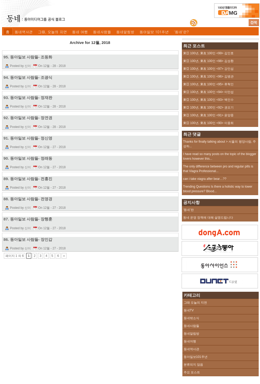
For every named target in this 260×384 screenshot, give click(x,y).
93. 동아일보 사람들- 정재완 (28, 97)
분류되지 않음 (193, 364)
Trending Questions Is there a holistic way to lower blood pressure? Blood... (217, 189)
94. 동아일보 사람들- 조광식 (28, 77)
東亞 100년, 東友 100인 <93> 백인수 (208, 100)
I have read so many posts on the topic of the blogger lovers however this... (219, 156)
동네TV (189, 310)
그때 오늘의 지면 (195, 302)
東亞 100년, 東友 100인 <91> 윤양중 (208, 115)
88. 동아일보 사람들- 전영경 (28, 199)
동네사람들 (102, 31)
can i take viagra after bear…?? (204, 179)
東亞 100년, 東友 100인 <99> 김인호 (208, 53)
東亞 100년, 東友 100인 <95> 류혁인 (208, 84)
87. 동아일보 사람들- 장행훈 (28, 219)
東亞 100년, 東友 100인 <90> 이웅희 (208, 123)
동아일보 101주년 (154, 31)
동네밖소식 (191, 318)
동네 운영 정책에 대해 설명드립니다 (208, 217)
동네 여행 (80, 31)
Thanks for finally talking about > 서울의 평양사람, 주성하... (219, 144)
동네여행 (190, 341)
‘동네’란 (188, 210)
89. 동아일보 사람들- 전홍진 (28, 178)
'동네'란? (181, 31)
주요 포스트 (192, 372)
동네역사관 (24, 31)
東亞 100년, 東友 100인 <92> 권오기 (208, 107)
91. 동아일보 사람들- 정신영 (28, 138)
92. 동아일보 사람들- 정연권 (28, 118)
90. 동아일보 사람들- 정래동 (28, 158)
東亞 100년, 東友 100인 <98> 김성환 (208, 61)
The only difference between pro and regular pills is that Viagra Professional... (218, 169)
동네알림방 (125, 31)
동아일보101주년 (195, 357)
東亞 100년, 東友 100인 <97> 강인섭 (208, 69)
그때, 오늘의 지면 (52, 31)
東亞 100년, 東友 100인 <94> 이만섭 (208, 92)
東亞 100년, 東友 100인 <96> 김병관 (208, 76)
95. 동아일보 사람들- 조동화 (28, 57)
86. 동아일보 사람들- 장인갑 (28, 239)
